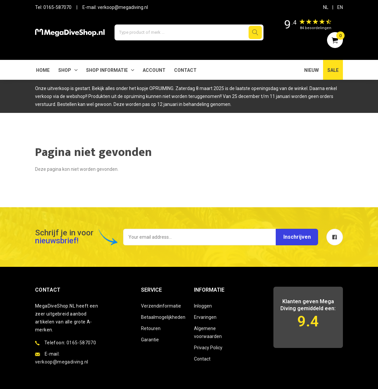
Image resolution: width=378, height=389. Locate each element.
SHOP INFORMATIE (107, 70)
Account (154, 70)
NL (325, 7)
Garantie (150, 339)
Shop (64, 70)
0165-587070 (57, 7)
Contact (185, 70)
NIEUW (311, 70)
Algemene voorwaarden (208, 332)
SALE (333, 70)
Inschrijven (295, 237)
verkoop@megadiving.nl (123, 7)
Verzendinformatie (161, 306)
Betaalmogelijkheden (162, 317)
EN (340, 7)
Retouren (151, 328)
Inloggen (203, 306)
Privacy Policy (208, 347)
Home (43, 70)
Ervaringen (205, 317)
